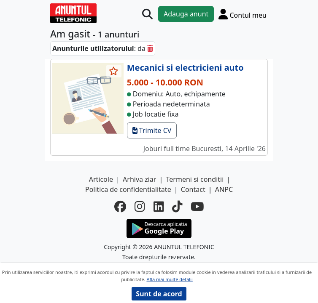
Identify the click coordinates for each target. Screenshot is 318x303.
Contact (193, 189)
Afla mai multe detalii (169, 279)
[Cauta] (147, 14)
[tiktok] (177, 206)
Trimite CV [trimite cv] (152, 130)
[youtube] (197, 206)
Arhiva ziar (139, 179)
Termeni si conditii (195, 179)
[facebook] (120, 206)
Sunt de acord (159, 293)
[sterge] (150, 48)
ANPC (224, 189)
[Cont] (242, 14)
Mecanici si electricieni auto (185, 67)
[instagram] (140, 206)
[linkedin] (159, 206)
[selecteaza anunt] (113, 71)
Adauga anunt (186, 14)
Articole (101, 179)
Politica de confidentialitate (128, 189)
